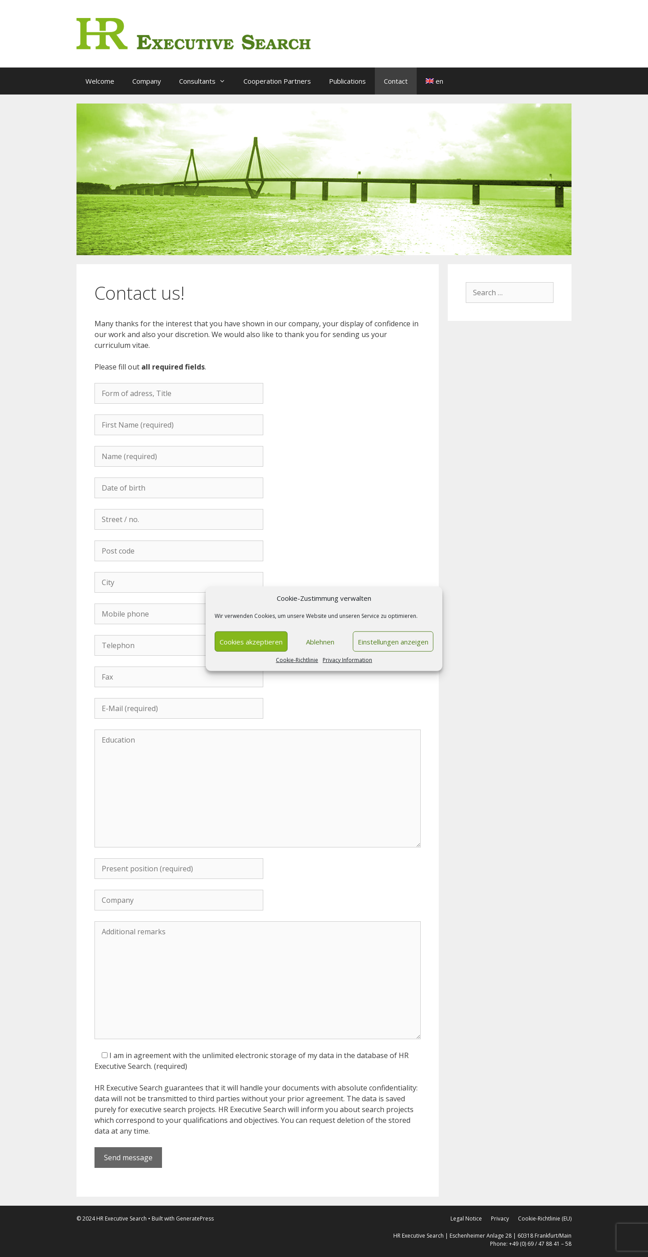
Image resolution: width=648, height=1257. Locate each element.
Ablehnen (320, 641)
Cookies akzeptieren (251, 641)
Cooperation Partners (277, 81)
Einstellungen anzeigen (393, 641)
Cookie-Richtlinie (297, 660)
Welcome (100, 81)
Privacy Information (347, 660)
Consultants (206, 81)
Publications (347, 81)
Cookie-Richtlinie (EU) (545, 1218)
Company (146, 81)
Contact (396, 81)
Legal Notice (466, 1218)
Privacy (500, 1218)
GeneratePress (195, 1218)
